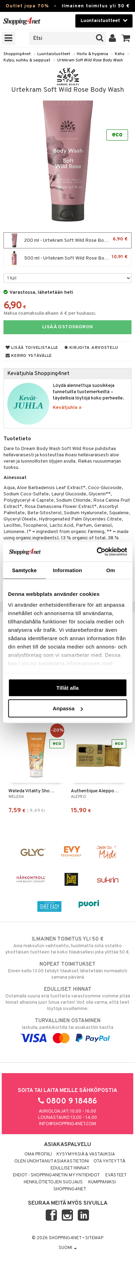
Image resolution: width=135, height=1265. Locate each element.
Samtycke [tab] (24, 570)
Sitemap (94, 1238)
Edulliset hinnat (70, 1168)
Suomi (68, 1248)
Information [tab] (67, 570)
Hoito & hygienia (92, 54)
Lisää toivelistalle (32, 348)
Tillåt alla (68, 687)
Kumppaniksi (102, 1182)
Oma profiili (38, 1154)
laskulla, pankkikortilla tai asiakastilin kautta (67, 1029)
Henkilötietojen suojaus (53, 1182)
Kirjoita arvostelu (91, 348)
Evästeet (116, 1175)
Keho (120, 54)
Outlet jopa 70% (27, 6)
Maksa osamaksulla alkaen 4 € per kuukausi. (49, 313)
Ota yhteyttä (109, 1161)
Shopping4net (17, 54)
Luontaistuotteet (53, 54)
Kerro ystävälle (29, 356)
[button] (126, 38)
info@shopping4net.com (67, 1124)
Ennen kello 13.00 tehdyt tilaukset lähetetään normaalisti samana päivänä (67, 970)
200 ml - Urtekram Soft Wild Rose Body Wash (67, 240)
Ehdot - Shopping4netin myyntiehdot (56, 1175)
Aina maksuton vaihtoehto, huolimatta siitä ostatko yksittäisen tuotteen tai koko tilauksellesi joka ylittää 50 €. (67, 945)
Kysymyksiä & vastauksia (86, 1154)
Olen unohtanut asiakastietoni (51, 1161)
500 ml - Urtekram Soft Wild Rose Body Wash (67, 258)
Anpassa (68, 708)
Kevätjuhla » (67, 408)
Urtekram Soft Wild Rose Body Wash (90, 60)
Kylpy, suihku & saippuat (26, 60)
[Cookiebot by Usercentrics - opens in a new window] (97, 551)
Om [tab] (110, 570)
